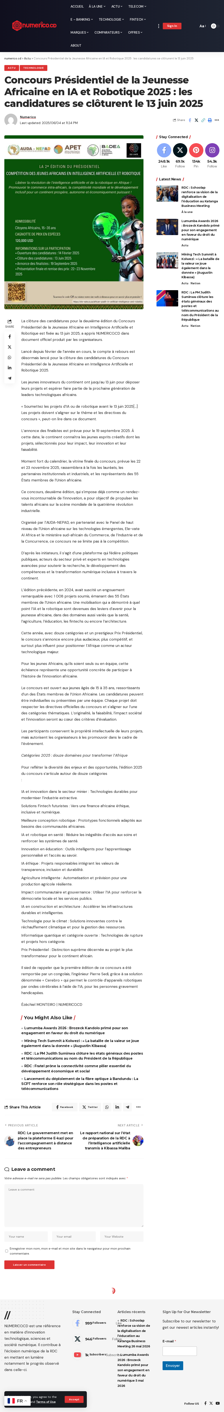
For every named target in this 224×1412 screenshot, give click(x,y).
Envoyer (173, 1365)
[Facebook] (163, 156)
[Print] (210, 120)
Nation (195, 283)
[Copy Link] (203, 120)
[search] (194, 26)
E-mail (169, 1341)
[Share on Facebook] (190, 120)
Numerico (28, 117)
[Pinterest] (196, 156)
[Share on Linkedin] (9, 368)
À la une (187, 212)
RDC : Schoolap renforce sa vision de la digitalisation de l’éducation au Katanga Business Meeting (199, 197)
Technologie (33, 68)
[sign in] (172, 26)
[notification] (188, 26)
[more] (159, 26)
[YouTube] (218, 1403)
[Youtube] (97, 1355)
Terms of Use (46, 1402)
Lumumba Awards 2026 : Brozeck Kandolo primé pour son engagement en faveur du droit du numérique (200, 230)
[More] (217, 120)
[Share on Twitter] (196, 120)
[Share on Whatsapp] (9, 357)
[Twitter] (180, 156)
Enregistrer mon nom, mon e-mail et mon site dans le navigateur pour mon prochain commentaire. (70, 1251)
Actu (12, 68)
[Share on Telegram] (9, 378)
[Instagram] (212, 156)
